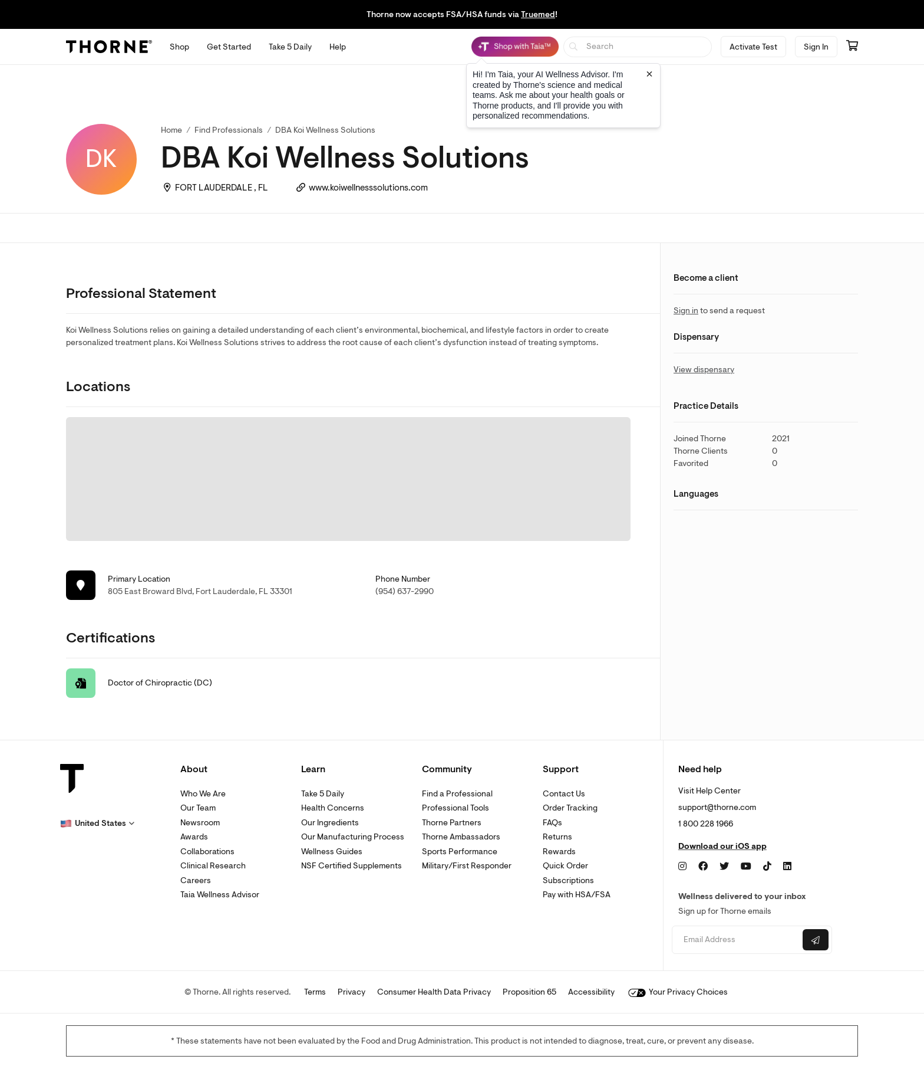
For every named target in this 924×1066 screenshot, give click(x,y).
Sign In (816, 47)
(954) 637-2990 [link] (404, 591)
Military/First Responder (467, 866)
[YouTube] (746, 867)
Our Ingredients (330, 823)
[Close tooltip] (649, 74)
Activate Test (753, 47)
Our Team (198, 808)
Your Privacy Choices (678, 992)
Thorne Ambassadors (461, 837)
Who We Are (203, 794)
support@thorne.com (717, 807)
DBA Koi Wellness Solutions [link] (325, 130)
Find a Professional (457, 794)
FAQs (552, 823)
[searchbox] (637, 47)
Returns (557, 837)
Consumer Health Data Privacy (434, 992)
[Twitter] (724, 867)
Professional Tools (455, 808)
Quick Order (565, 866)
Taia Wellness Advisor (219, 895)
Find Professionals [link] (228, 130)
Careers (195, 880)
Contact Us (564, 794)
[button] (97, 823)
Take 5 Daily (322, 794)
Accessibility (591, 992)
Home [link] (171, 130)
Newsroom (200, 823)
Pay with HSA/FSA (576, 895)
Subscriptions (568, 880)
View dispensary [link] (704, 370)
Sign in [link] (686, 311)
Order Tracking (570, 808)
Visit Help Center (709, 791)
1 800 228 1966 (705, 824)
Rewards (559, 852)
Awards (194, 837)
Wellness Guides (331, 852)
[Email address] (735, 940)
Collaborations (207, 852)
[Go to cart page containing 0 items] (852, 46)
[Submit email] (816, 939)
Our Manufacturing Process (352, 837)
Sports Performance (459, 852)
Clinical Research (213, 866)
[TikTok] (767, 867)
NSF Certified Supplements (351, 866)
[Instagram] (682, 867)
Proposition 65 (529, 992)
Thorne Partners (451, 823)
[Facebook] (703, 867)
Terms (315, 992)
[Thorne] (109, 46)
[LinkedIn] (787, 867)
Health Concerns (332, 808)
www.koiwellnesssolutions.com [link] (368, 187)
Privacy (351, 992)
